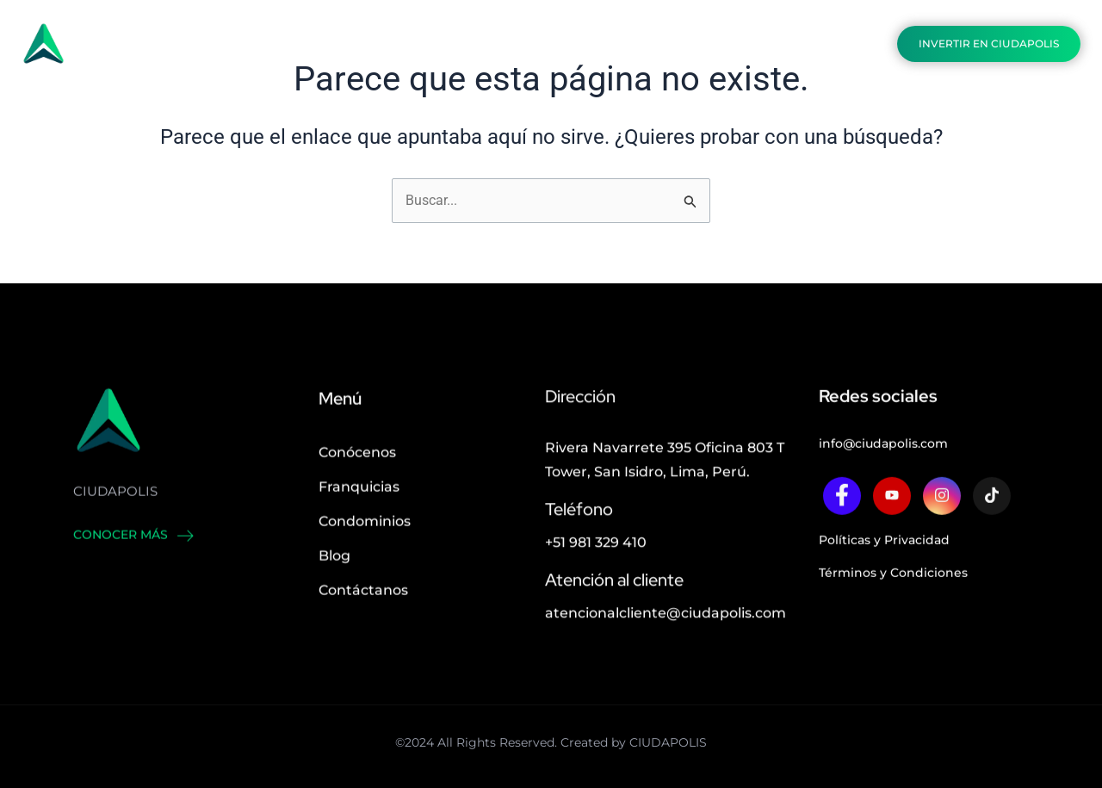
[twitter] (892, 524)
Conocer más (133, 562)
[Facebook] (842, 524)
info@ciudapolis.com (883, 472)
